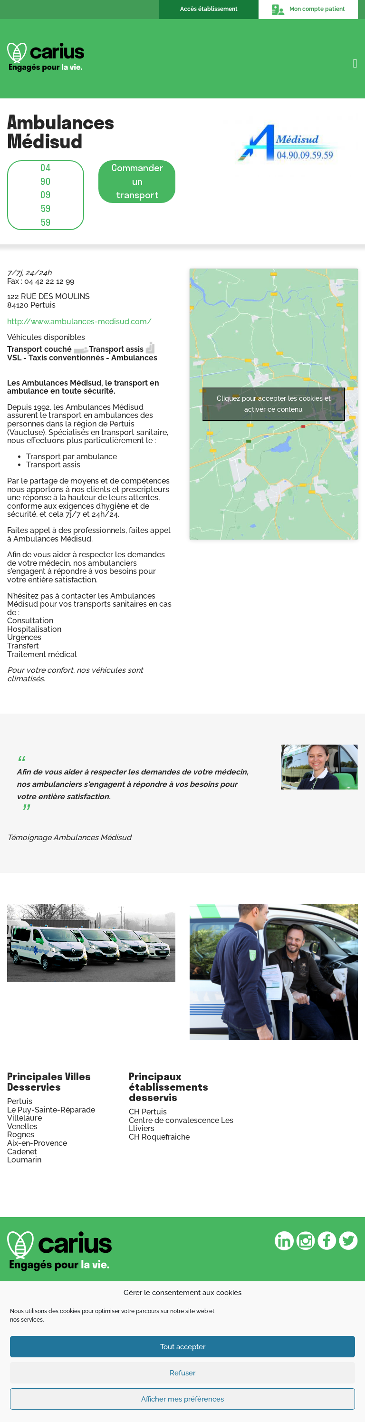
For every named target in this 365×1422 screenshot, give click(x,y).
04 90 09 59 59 (45, 195)
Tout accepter (182, 1347)
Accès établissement (209, 9)
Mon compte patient (308, 9)
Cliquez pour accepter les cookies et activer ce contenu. (274, 404)
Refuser (182, 1373)
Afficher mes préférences (182, 1399)
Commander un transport (137, 181)
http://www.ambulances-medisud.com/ (79, 321)
